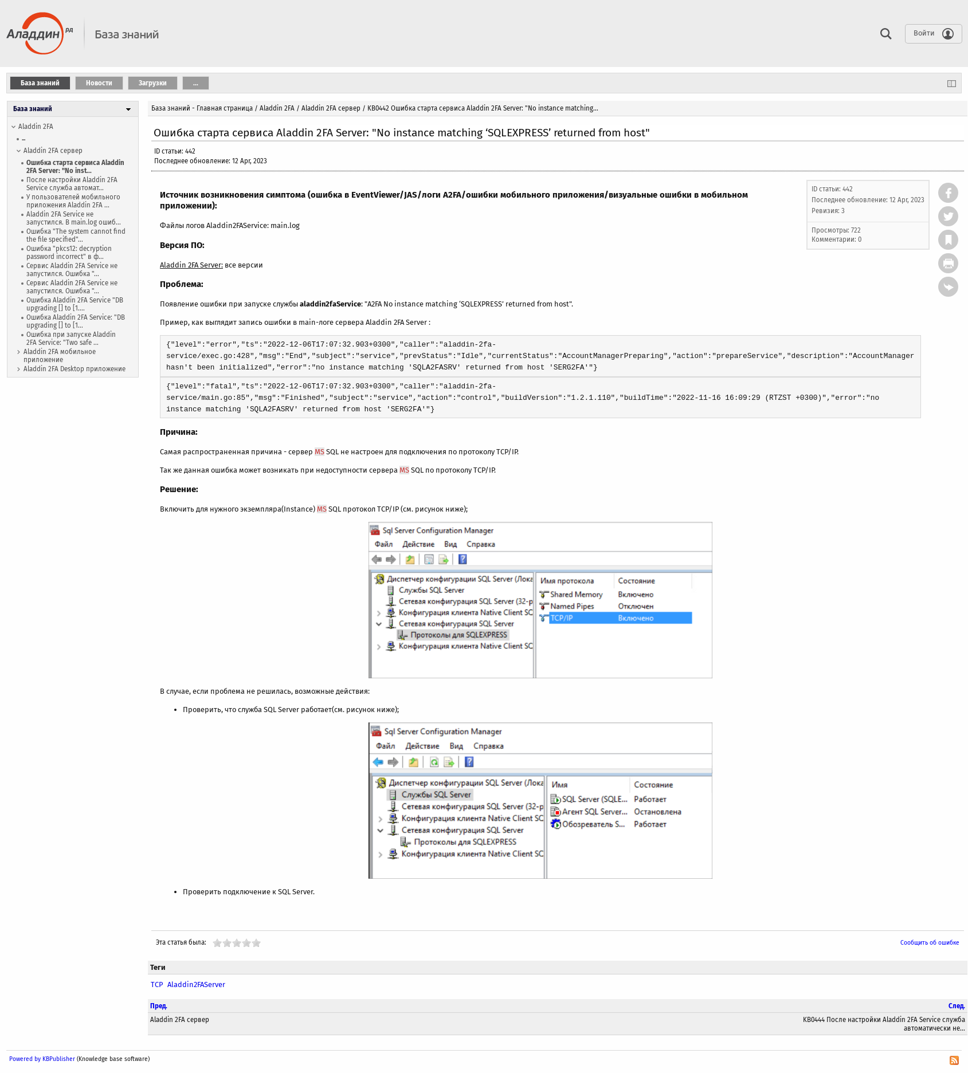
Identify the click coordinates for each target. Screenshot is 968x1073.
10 (256, 942)
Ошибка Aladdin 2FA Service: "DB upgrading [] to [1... (75, 321)
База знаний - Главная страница (202, 108)
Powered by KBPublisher (42, 1059)
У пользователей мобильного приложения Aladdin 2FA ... (73, 201)
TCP (157, 984)
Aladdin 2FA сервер (53, 151)
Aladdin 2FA (35, 127)
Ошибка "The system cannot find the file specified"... (76, 235)
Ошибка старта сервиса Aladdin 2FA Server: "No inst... (75, 167)
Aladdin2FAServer (196, 984)
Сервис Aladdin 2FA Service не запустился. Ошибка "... (71, 270)
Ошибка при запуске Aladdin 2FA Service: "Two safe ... (71, 339)
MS (319, 451)
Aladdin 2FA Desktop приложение (74, 369)
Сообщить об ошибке (929, 942)
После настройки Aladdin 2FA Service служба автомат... (71, 184)
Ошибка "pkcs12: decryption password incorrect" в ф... (69, 253)
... (23, 138)
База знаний (32, 109)
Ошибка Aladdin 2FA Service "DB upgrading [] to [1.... (74, 304)
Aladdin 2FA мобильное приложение (59, 356)
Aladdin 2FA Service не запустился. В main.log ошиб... (73, 218)
